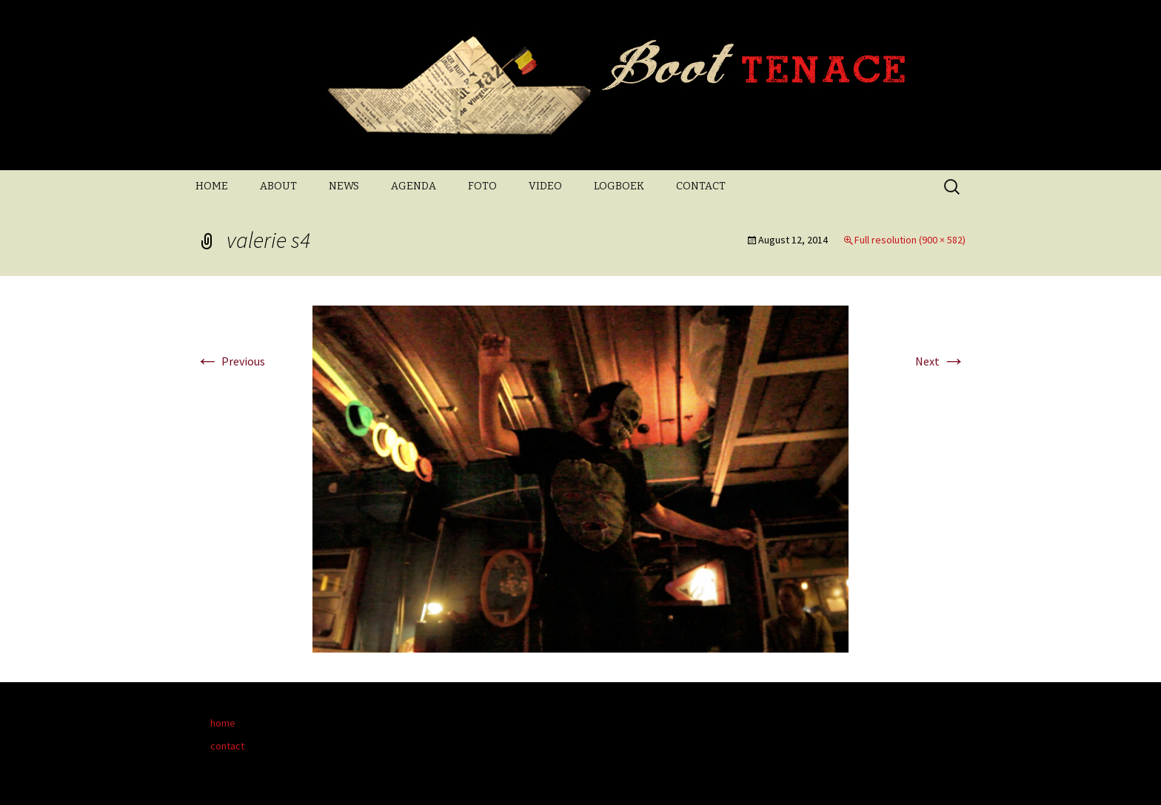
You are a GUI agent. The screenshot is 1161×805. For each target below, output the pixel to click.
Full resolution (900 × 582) (910, 239)
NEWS (344, 186)
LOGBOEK (619, 186)
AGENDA (413, 186)
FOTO (482, 186)
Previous (230, 361)
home (222, 723)
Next (940, 361)
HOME (211, 186)
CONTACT (701, 186)
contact (227, 745)
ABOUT (278, 186)
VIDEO (545, 186)
